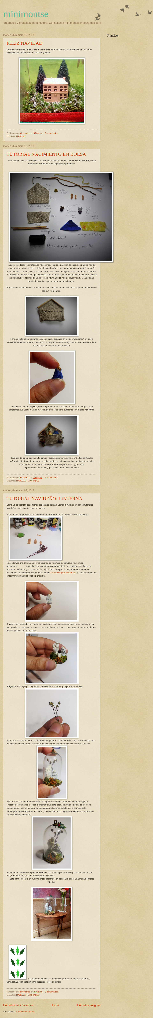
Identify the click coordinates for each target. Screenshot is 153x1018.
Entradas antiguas (88, 1005)
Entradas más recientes (18, 1005)
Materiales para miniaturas (63, 572)
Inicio (55, 1005)
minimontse (25, 13)
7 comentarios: (52, 992)
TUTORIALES (32, 481)
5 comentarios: (52, 477)
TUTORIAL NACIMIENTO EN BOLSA (46, 154)
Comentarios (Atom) (25, 1011)
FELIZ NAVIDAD (24, 43)
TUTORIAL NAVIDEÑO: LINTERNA (44, 498)
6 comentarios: (52, 133)
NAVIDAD (20, 136)
